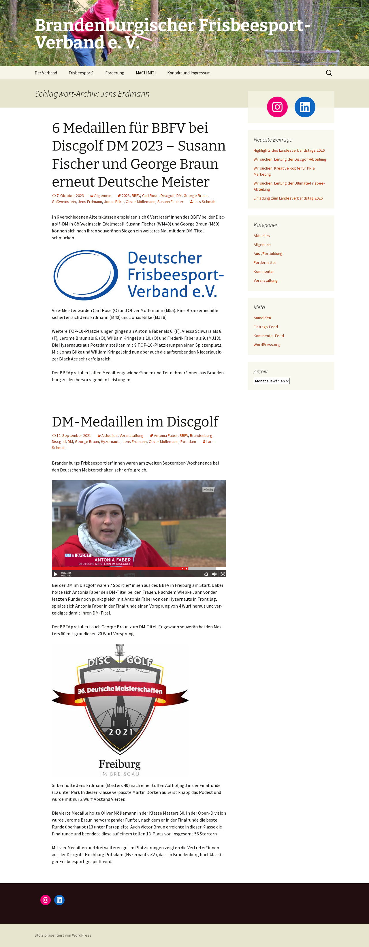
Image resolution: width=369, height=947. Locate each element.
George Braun (196, 195)
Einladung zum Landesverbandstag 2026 (288, 198)
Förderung (114, 73)
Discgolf (167, 195)
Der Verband (46, 73)
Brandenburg (201, 435)
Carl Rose (150, 195)
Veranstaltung (132, 435)
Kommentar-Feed (269, 335)
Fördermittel (265, 262)
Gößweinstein (64, 201)
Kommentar (264, 271)
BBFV (136, 195)
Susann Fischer (170, 201)
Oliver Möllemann (140, 201)
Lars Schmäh (204, 201)
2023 (126, 195)
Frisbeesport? (81, 73)
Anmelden (262, 317)
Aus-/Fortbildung (268, 253)
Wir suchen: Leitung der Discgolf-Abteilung (290, 159)
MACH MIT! (146, 73)
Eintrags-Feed (266, 326)
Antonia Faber (166, 435)
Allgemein (102, 195)
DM (179, 195)
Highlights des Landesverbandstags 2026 (289, 150)
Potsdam (188, 441)
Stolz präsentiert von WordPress (63, 935)
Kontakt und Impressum (188, 73)
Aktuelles (109, 435)
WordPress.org (267, 344)
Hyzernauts (111, 441)
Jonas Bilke (114, 201)
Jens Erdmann (90, 201)
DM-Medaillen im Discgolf (135, 422)
